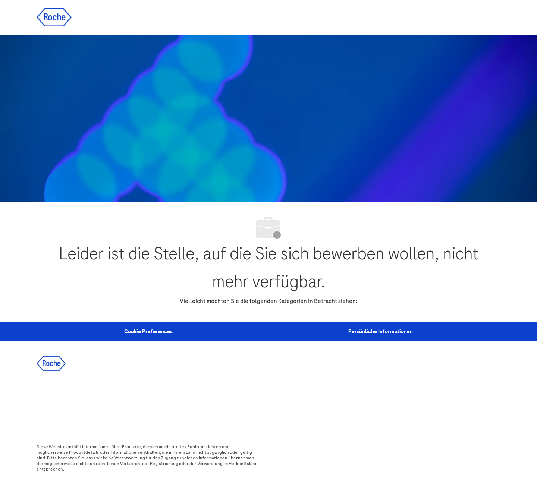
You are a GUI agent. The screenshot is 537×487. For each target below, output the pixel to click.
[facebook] (47, 393)
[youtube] (127, 393)
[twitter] (87, 393)
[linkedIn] (67, 393)
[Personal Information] (148, 331)
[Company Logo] (54, 16)
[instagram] (107, 393)
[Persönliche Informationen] (380, 331)
